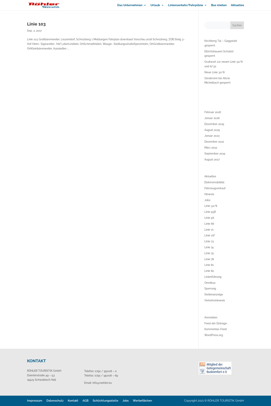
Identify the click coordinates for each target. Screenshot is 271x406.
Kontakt (73, 400)
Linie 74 (209, 247)
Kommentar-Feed (215, 329)
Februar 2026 (212, 112)
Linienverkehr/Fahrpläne (185, 5)
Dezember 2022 (214, 141)
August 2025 (212, 129)
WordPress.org (213, 335)
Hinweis (209, 194)
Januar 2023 (212, 135)
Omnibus (210, 282)
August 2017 (212, 159)
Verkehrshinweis (214, 300)
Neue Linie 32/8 (214, 72)
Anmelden (210, 317)
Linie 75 (209, 253)
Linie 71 (208, 229)
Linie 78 (209, 259)
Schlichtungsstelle (105, 400)
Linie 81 (209, 264)
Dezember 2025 (214, 124)
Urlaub (155, 5)
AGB (85, 400)
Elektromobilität (214, 182)
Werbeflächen (142, 400)
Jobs (207, 200)
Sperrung (210, 288)
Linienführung (212, 276)
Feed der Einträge (215, 323)
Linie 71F (209, 235)
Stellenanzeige (213, 294)
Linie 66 (209, 223)
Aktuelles (237, 5)
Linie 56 (209, 217)
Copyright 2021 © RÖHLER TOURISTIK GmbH (214, 400)
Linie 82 (209, 270)
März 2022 (210, 147)
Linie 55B (210, 211)
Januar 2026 (212, 118)
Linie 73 (209, 241)
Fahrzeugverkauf (215, 188)
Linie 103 (36, 23)
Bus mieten (219, 5)
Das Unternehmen (129, 5)
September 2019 (214, 153)
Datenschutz (55, 400)
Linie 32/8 (210, 205)
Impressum (34, 400)
